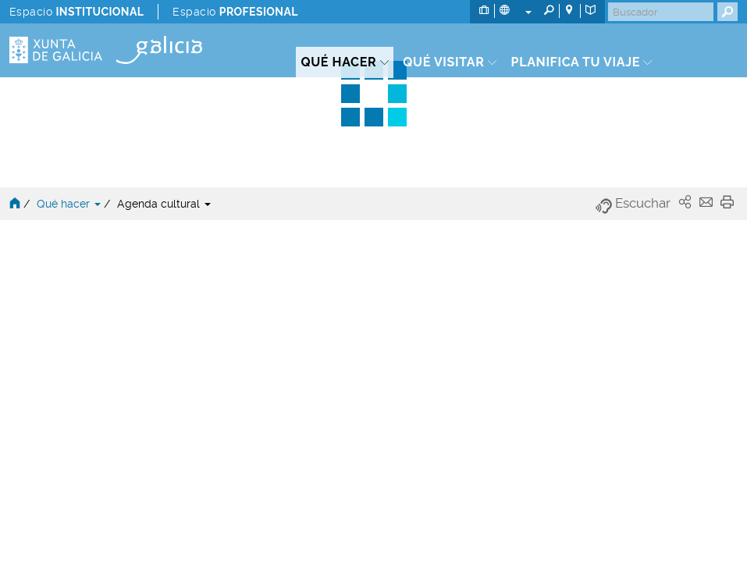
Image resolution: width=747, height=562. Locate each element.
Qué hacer (70, 203)
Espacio (76, 11)
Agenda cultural (164, 203)
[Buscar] (660, 11)
